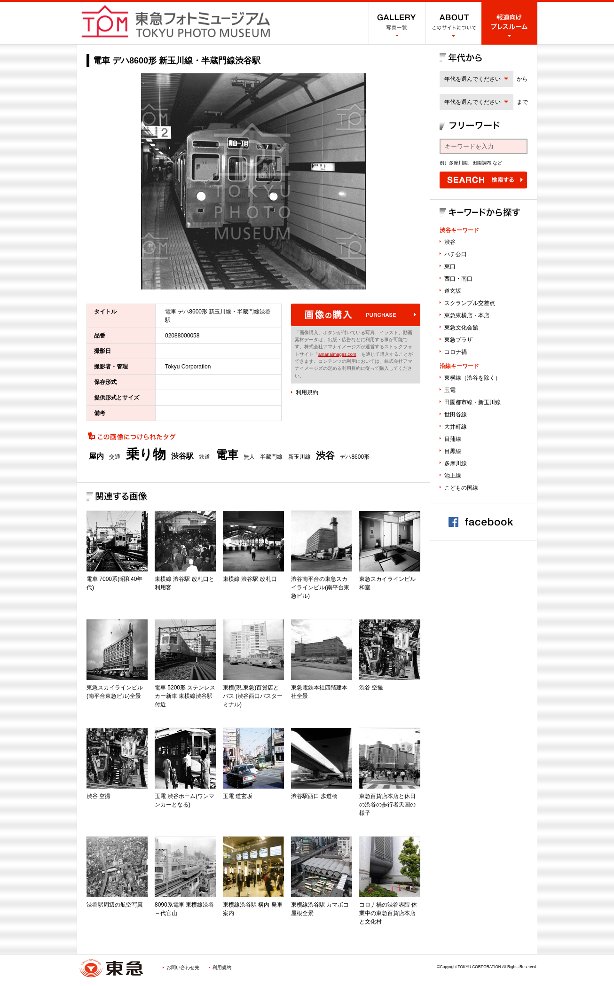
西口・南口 (458, 278)
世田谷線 (455, 414)
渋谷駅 (182, 456)
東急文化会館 (461, 327)
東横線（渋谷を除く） (472, 378)
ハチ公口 (455, 254)
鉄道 (204, 457)
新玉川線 (299, 457)
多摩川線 (455, 463)
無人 (249, 457)
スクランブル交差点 (469, 303)
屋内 (96, 456)
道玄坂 (452, 291)
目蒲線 (452, 439)
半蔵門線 (271, 457)
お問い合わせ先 (182, 967)
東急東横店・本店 (466, 315)
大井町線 (455, 426)
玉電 (450, 390)
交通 (114, 457)
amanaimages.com (337, 354)
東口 (450, 266)
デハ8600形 (355, 457)
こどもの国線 (461, 488)
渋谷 (325, 455)
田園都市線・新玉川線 (472, 402)
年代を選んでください (472, 79)
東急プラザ (458, 339)
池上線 (452, 475)
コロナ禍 (455, 352)
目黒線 (452, 451)
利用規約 (307, 392)
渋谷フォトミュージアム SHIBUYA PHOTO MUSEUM (175, 21)
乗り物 (146, 454)
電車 (227, 455)
